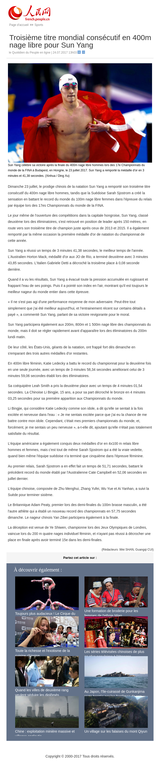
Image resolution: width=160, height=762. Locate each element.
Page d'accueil (19, 25)
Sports (39, 25)
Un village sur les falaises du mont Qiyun (115, 731)
